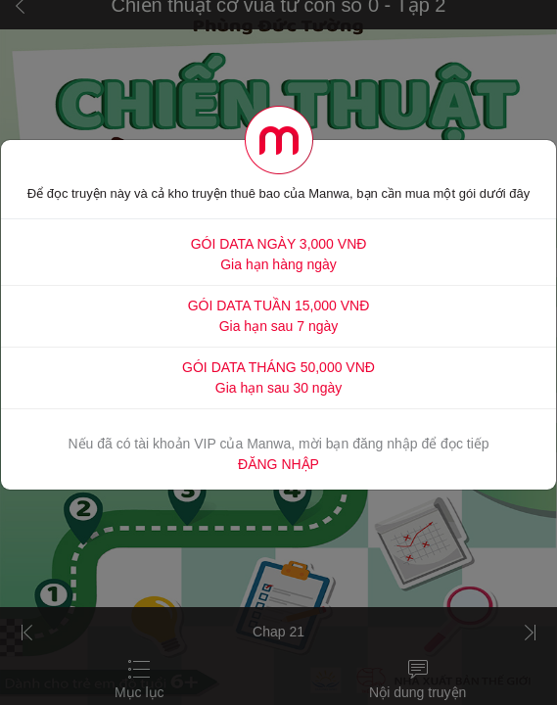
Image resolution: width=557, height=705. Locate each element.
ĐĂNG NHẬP (278, 464)
